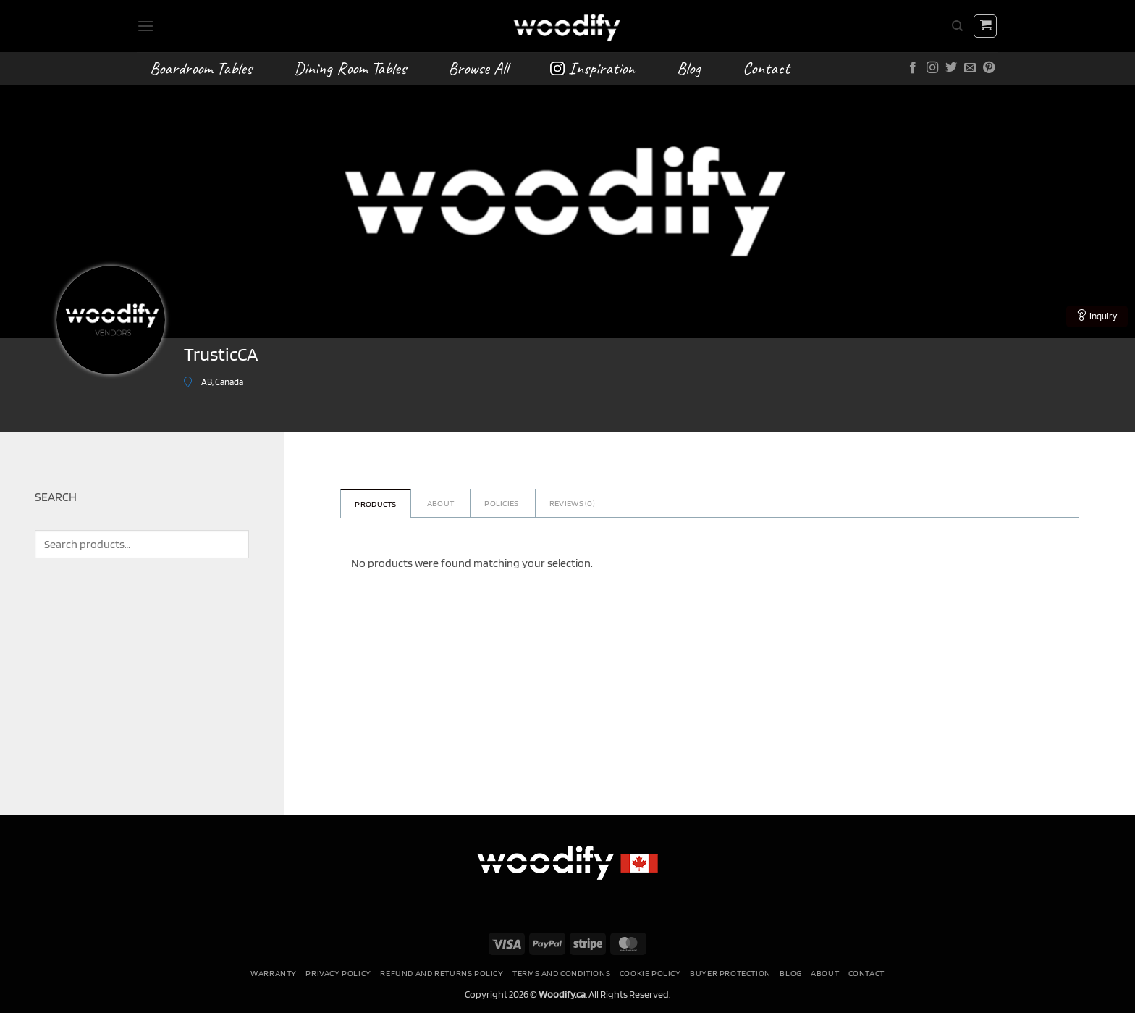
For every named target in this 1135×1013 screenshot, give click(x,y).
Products (375, 503)
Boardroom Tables (201, 68)
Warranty (273, 972)
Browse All (478, 68)
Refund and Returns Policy (441, 972)
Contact (766, 68)
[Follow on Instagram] (932, 68)
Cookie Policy (650, 972)
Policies (501, 502)
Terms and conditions (561, 972)
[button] (145, 25)
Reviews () (572, 502)
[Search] (957, 26)
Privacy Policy (338, 972)
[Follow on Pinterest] (989, 68)
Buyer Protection (730, 972)
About (441, 502)
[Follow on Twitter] (951, 68)
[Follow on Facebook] (913, 68)
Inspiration (592, 68)
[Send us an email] (970, 68)
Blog (689, 68)
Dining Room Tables (350, 68)
